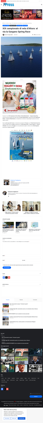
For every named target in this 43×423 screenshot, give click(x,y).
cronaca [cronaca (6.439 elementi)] (17, 378)
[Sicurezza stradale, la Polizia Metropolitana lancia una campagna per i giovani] (35, 352)
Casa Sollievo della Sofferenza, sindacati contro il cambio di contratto (21, 230)
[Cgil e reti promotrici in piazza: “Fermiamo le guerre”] (6, 305)
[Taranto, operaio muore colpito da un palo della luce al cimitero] (21, 352)
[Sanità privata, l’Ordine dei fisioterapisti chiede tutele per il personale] (7, 360)
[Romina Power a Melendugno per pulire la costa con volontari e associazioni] (7, 368)
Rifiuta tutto (14, 418)
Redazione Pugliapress (8, 34)
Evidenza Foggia (8, 23)
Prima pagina (19, 25)
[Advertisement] (21, 170)
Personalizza (7, 418)
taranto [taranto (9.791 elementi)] (27, 380)
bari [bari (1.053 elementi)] (5, 378)
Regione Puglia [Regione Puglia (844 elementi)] (22, 380)
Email (4, 260)
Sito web (23, 260)
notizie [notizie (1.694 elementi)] (8, 380)
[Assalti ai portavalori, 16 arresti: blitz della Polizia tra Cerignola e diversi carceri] (8, 225)
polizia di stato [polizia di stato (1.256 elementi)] (12, 380)
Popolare (7, 299)
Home (4, 23)
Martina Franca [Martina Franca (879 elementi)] (33, 378)
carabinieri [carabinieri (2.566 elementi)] (13, 378)
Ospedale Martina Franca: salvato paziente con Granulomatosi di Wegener (22, 321)
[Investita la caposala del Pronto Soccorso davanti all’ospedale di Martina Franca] (6, 318)
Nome (4, 255)
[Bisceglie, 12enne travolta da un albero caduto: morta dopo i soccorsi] (7, 352)
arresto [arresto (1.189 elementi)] (2, 378)
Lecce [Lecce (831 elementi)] (29, 378)
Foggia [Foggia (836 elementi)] (26, 378)
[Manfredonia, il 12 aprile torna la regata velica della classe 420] (34, 225)
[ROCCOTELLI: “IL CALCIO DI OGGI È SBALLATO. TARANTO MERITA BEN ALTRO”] (35, 368)
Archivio (18, 405)
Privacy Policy (31, 405)
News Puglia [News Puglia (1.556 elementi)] (3, 380)
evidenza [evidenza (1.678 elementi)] (21, 378)
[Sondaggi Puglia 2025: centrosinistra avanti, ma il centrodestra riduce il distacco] (6, 310)
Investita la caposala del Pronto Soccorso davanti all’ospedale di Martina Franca (24, 316)
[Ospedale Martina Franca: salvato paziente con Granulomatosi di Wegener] (6, 323)
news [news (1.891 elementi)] (38, 378)
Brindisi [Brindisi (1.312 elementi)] (9, 378)
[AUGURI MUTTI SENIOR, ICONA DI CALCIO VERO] (35, 360)
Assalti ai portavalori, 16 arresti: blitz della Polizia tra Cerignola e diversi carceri (8, 230)
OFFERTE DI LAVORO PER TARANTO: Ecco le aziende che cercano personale (16, 313)
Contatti (21, 405)
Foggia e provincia (13, 25)
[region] (14, 414)
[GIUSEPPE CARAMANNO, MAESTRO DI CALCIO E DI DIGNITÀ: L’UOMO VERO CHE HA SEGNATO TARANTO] (21, 368)
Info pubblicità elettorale (38, 405)
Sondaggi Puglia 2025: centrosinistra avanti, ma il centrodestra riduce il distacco (24, 308)
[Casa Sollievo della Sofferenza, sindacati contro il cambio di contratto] (21, 225)
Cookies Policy (25, 405)
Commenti (35, 299)
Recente (21, 299)
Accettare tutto (21, 418)
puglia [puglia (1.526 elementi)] (17, 380)
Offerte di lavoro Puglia (12, 405)
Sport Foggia (25, 25)
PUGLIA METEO (21, 291)
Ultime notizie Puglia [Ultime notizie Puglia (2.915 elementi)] (32, 380)
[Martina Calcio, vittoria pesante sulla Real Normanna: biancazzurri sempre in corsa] (21, 360)
